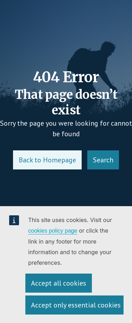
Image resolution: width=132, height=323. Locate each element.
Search (103, 160)
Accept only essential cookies (76, 305)
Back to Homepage (47, 160)
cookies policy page (52, 231)
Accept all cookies (58, 283)
